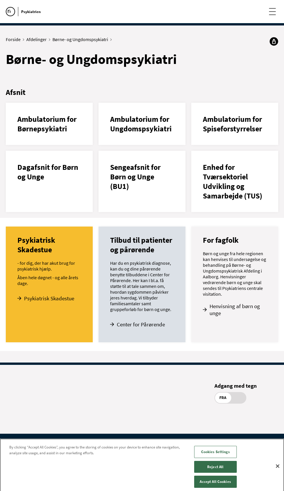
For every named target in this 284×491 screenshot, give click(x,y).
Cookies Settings (215, 455)
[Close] (277, 469)
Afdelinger (37, 39)
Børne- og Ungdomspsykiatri (81, 39)
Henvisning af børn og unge (235, 310)
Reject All (215, 470)
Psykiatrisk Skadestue (49, 298)
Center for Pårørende (141, 324)
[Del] (274, 41)
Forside (14, 39)
